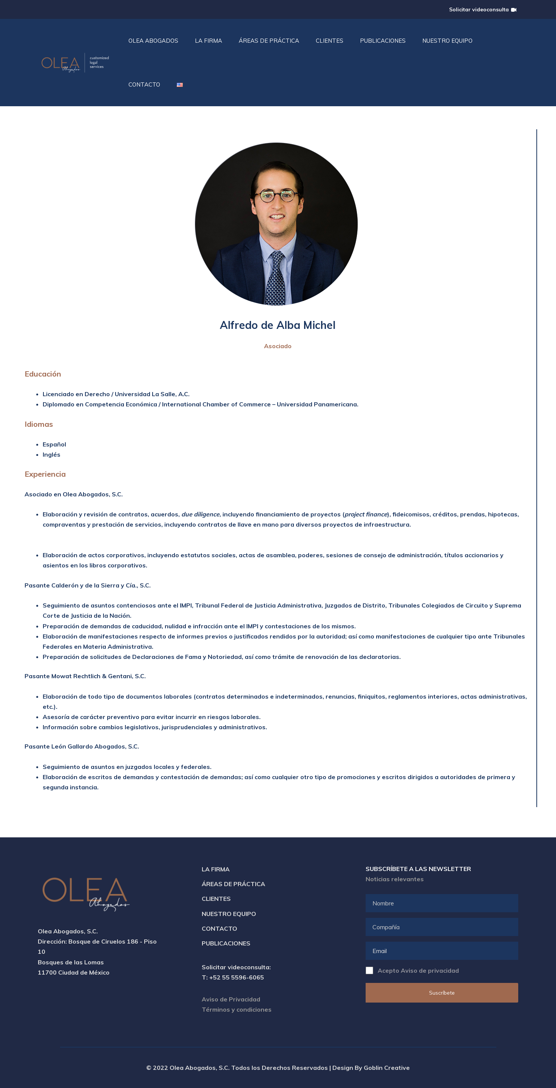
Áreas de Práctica (233, 884)
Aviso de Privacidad (231, 999)
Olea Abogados (153, 40)
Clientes (329, 40)
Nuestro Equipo (447, 40)
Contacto (144, 84)
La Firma (208, 40)
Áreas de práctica (269, 40)
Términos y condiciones (237, 1009)
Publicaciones (383, 40)
